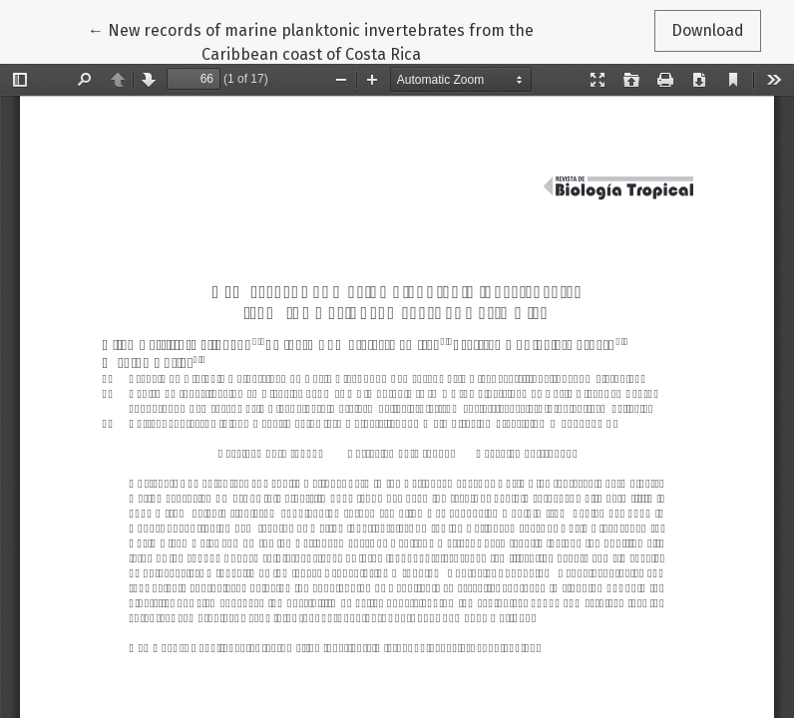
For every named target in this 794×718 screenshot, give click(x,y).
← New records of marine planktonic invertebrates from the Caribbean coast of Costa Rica (311, 41)
